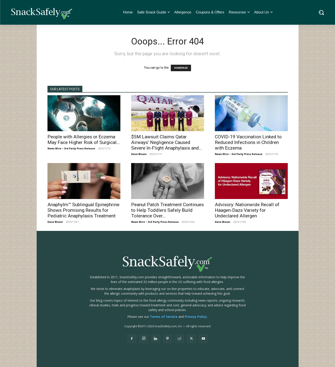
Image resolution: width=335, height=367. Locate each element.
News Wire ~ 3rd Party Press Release (71, 148)
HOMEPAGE (181, 67)
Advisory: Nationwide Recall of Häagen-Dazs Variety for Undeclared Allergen (247, 210)
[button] (321, 12)
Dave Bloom (138, 154)
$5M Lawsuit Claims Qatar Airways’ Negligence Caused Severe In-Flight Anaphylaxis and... (166, 142)
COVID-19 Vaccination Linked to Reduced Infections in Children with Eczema (248, 142)
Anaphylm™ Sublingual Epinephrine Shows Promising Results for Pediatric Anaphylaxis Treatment (83, 210)
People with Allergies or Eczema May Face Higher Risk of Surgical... (83, 139)
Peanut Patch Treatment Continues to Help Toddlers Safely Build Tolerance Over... (167, 210)
